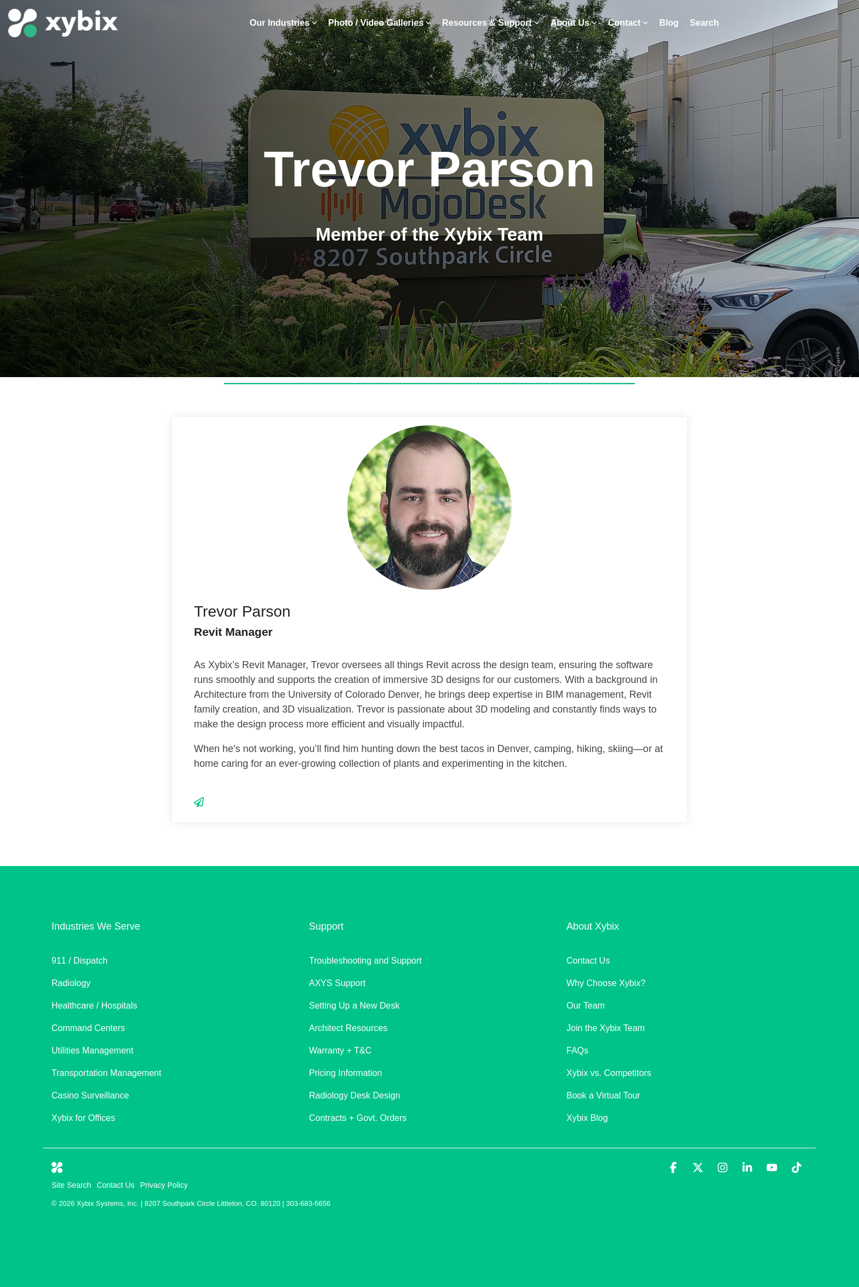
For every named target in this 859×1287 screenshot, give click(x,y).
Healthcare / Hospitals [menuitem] (94, 1005)
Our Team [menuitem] (585, 1005)
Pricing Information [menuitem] (345, 1073)
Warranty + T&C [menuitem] (340, 1050)
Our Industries (283, 22)
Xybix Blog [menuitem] (587, 1118)
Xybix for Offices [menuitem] (83, 1118)
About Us (574, 22)
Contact (628, 22)
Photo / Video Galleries (379, 22)
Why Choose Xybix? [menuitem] (605, 983)
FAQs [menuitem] (577, 1050)
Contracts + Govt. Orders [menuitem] (357, 1118)
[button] (674, 1168)
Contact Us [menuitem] (588, 960)
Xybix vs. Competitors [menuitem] (608, 1073)
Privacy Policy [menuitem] (164, 1185)
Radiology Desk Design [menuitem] (354, 1095)
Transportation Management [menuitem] (106, 1073)
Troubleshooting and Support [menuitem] (365, 960)
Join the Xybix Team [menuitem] (605, 1028)
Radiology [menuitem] (70, 983)
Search (704, 22)
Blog (669, 22)
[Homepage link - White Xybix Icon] (56, 1167)
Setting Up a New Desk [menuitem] (354, 1005)
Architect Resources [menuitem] (348, 1028)
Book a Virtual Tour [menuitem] (603, 1095)
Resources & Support (491, 22)
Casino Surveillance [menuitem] (91, 1095)
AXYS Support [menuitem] (337, 983)
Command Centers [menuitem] (88, 1028)
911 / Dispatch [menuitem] (79, 960)
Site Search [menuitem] (71, 1185)
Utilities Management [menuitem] (92, 1050)
